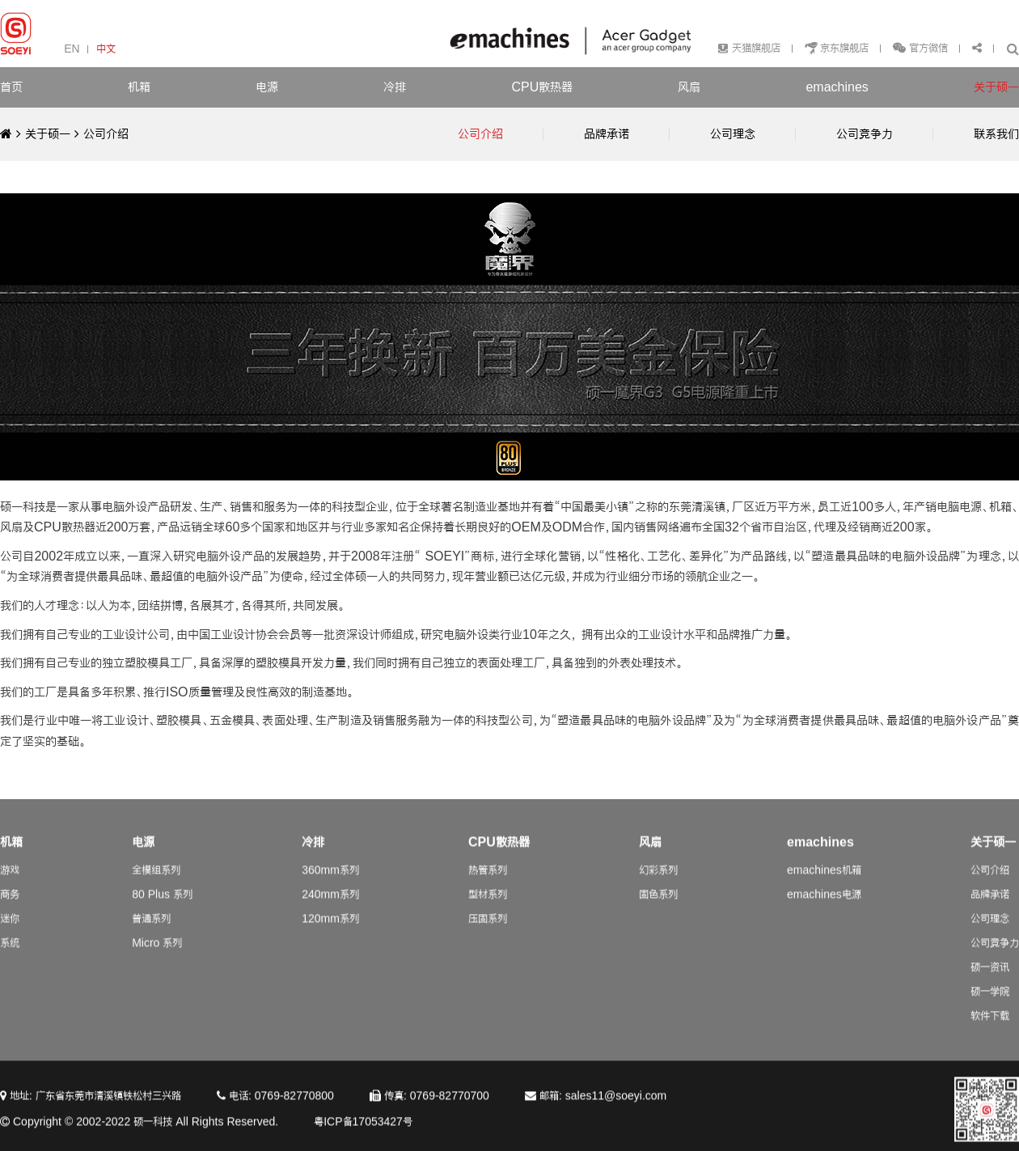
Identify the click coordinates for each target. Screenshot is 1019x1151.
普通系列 (151, 932)
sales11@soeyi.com (616, 1109)
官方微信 (927, 48)
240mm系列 (330, 908)
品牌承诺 (989, 908)
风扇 (689, 87)
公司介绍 (106, 134)
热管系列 (487, 883)
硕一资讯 (989, 980)
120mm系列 (330, 932)
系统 (9, 956)
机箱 (139, 87)
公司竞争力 (994, 956)
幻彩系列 (658, 883)
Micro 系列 (157, 956)
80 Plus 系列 (162, 908)
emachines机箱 (824, 883)
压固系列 (487, 932)
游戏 (9, 883)
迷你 (9, 932)
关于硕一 (996, 87)
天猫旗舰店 (756, 48)
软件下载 (989, 1029)
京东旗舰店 (844, 48)
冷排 (394, 87)
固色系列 (658, 908)
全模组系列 (156, 883)
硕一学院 (989, 1005)
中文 (106, 49)
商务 (9, 908)
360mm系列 (330, 883)
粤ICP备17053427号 (363, 1135)
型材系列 (487, 908)
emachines (836, 87)
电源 (267, 87)
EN (71, 49)
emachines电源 (824, 908)
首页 (11, 87)
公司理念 (989, 932)
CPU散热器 (542, 87)
